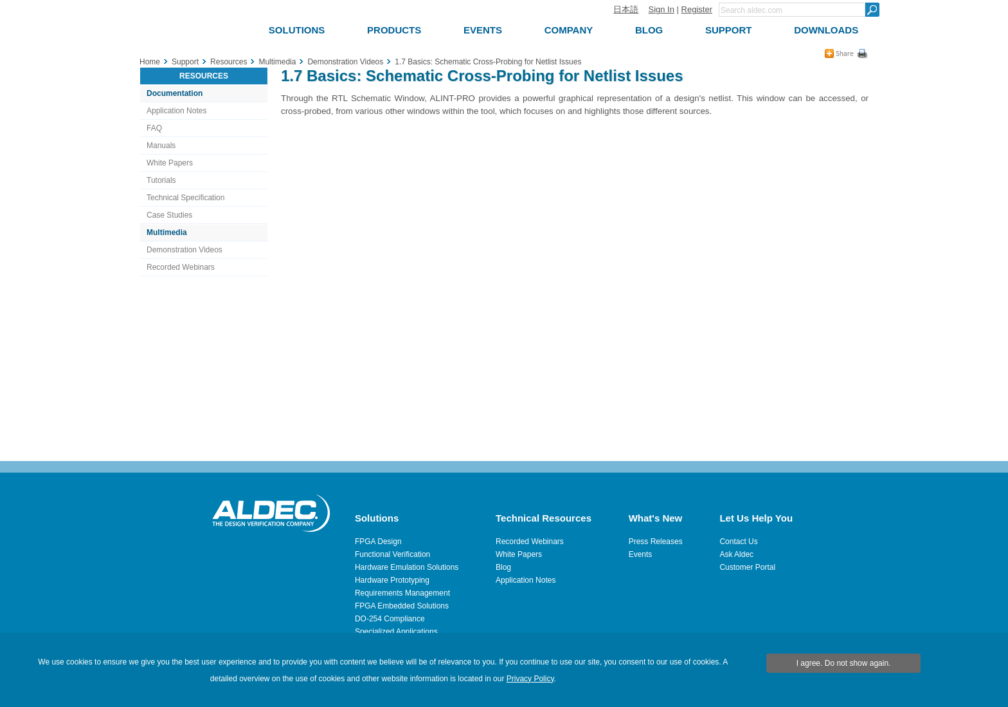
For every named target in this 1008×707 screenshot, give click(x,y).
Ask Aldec (736, 554)
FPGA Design (378, 541)
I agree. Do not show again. (844, 663)
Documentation (175, 93)
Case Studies (169, 215)
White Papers (170, 162)
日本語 (625, 9)
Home (150, 61)
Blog (503, 567)
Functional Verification (392, 554)
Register (696, 9)
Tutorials (161, 180)
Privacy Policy (530, 678)
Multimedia (167, 232)
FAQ (154, 128)
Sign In (661, 9)
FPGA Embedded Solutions (402, 605)
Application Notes (176, 110)
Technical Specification (185, 197)
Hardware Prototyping (392, 580)
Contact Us (738, 541)
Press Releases (656, 541)
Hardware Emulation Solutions (406, 567)
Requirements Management (402, 593)
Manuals (161, 145)
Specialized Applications (396, 631)
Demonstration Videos (184, 249)
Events (640, 554)
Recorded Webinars (181, 267)
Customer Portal (747, 567)
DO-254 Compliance (390, 618)
